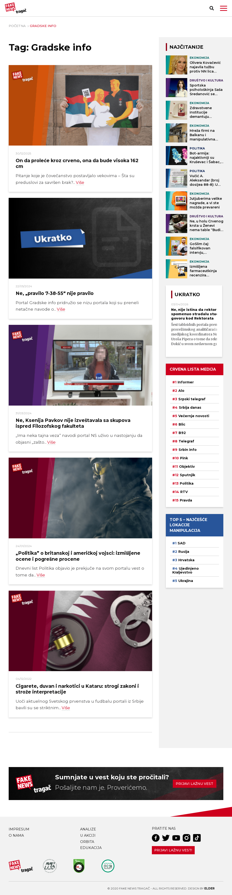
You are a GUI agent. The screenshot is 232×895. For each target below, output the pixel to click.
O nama (16, 835)
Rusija (183, 551)
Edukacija (91, 847)
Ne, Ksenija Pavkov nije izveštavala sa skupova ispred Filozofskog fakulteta (73, 423)
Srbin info (188, 450)
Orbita (87, 841)
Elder (209, 888)
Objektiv (187, 466)
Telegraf (186, 441)
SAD (182, 543)
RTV (184, 492)
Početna (17, 26)
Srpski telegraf (192, 399)
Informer (186, 382)
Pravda (186, 500)
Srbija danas (190, 407)
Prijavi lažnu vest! (173, 850)
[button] (223, 8)
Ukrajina (185, 581)
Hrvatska (186, 560)
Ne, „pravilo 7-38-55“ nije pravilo (55, 293)
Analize (88, 829)
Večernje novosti (193, 416)
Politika (186, 483)
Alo (181, 390)
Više (80, 182)
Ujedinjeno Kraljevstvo (185, 570)
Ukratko (187, 294)
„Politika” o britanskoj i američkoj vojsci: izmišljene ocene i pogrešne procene (78, 555)
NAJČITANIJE (186, 47)
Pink (184, 458)
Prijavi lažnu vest (194, 783)
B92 (182, 433)
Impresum (19, 829)
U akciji (88, 835)
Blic (182, 424)
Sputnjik (187, 475)
